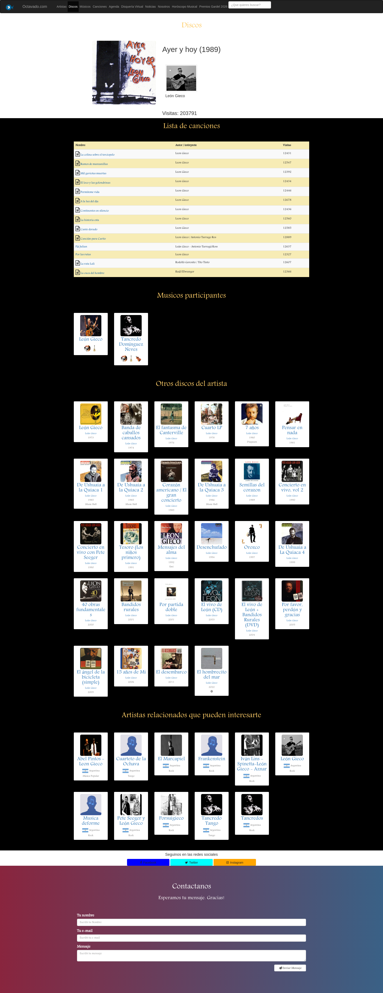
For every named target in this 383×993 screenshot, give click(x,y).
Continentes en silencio (95, 211)
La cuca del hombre (92, 273)
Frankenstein (211, 759)
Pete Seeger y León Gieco (131, 821)
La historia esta (90, 220)
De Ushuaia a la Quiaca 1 (91, 488)
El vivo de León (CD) (211, 607)
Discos (73, 6)
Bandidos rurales (131, 607)
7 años (252, 428)
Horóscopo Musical (184, 6)
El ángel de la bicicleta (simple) (91, 677)
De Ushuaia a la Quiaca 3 (212, 488)
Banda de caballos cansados (131, 433)
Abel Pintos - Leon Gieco (90, 762)
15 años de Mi (131, 672)
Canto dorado (89, 229)
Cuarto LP (211, 428)
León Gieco (90, 339)
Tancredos (252, 818)
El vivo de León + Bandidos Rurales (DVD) (252, 615)
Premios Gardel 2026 (213, 6)
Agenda (114, 6)
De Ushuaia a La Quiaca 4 (292, 550)
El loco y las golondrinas (95, 183)
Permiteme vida (90, 192)
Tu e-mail (84, 931)
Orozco (252, 548)
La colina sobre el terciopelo (98, 155)
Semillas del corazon (252, 488)
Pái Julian (81, 247)
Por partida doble (171, 607)
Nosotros (164, 6)
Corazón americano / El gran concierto (171, 493)
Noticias (150, 6)
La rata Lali (88, 264)
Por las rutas (83, 254)
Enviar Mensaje (290, 968)
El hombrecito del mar (211, 675)
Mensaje (83, 947)
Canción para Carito (93, 239)
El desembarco (171, 672)
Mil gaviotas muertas (93, 173)
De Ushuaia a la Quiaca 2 (131, 488)
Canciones (100, 6)
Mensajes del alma (171, 550)
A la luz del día (89, 201)
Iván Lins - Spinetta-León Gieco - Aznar (252, 764)
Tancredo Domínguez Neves (131, 344)
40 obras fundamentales (90, 610)
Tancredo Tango (212, 821)
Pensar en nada (292, 430)
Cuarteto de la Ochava (131, 762)
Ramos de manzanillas (94, 164)
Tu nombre (85, 916)
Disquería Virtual (132, 6)
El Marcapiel (171, 759)
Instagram (234, 862)
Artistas (62, 6)
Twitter (191, 862)
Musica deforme (91, 821)
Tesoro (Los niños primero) (131, 553)
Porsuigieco (171, 818)
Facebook (148, 862)
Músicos (85, 6)
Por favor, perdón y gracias (292, 610)
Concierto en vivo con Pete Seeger (91, 553)
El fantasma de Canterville (171, 430)
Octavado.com (34, 6)
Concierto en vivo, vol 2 (292, 488)
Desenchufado (212, 548)
